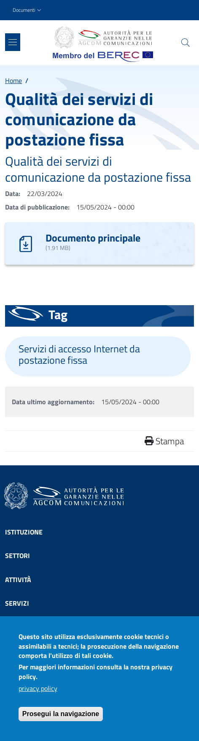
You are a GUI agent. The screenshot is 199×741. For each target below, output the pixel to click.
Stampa (164, 441)
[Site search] (185, 43)
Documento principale (93, 237)
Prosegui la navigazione (60, 719)
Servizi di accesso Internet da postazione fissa (79, 354)
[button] (28, 10)
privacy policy (38, 694)
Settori (17, 555)
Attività (18, 580)
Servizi (17, 603)
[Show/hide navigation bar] (12, 42)
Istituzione (24, 532)
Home (13, 80)
